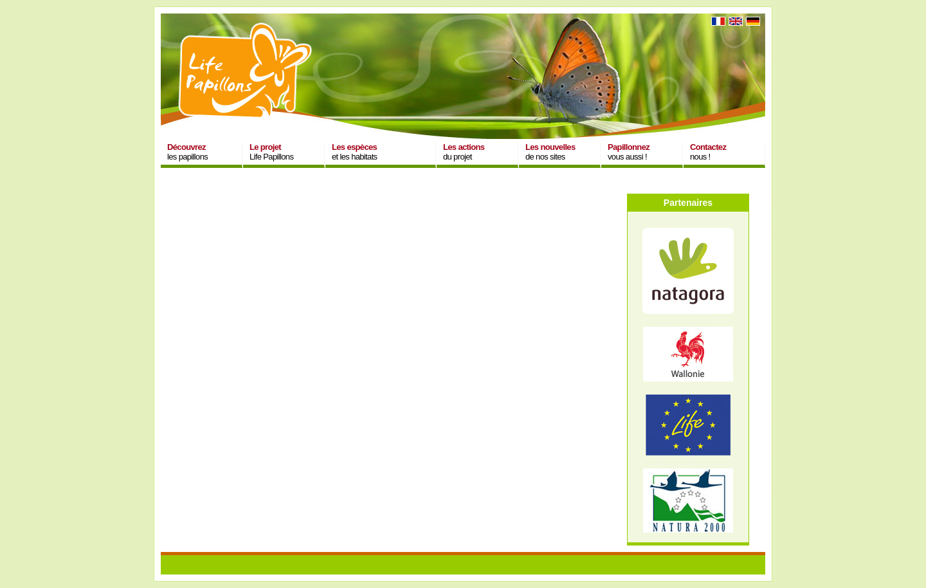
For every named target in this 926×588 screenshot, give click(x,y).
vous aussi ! (628, 151)
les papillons (187, 151)
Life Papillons (271, 151)
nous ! (708, 151)
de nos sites (550, 151)
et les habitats (354, 151)
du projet (463, 151)
